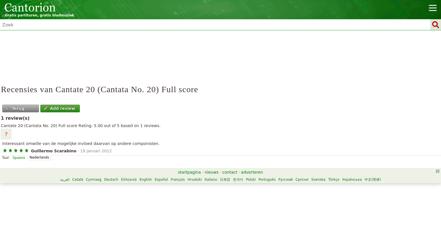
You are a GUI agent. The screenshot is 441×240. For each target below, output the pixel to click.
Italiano (211, 180)
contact (229, 172)
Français (178, 180)
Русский (285, 180)
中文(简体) (373, 180)
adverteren (252, 172)
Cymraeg (93, 180)
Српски (302, 180)
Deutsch (111, 180)
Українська (352, 180)
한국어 (238, 180)
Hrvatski (195, 180)
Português (267, 180)
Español (161, 180)
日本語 (225, 180)
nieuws (212, 172)
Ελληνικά (129, 180)
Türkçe (333, 180)
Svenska (318, 180)
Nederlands (39, 157)
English (146, 180)
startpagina (189, 172)
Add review (59, 108)
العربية (65, 180)
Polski (251, 180)
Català (77, 180)
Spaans (19, 158)
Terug (15, 108)
